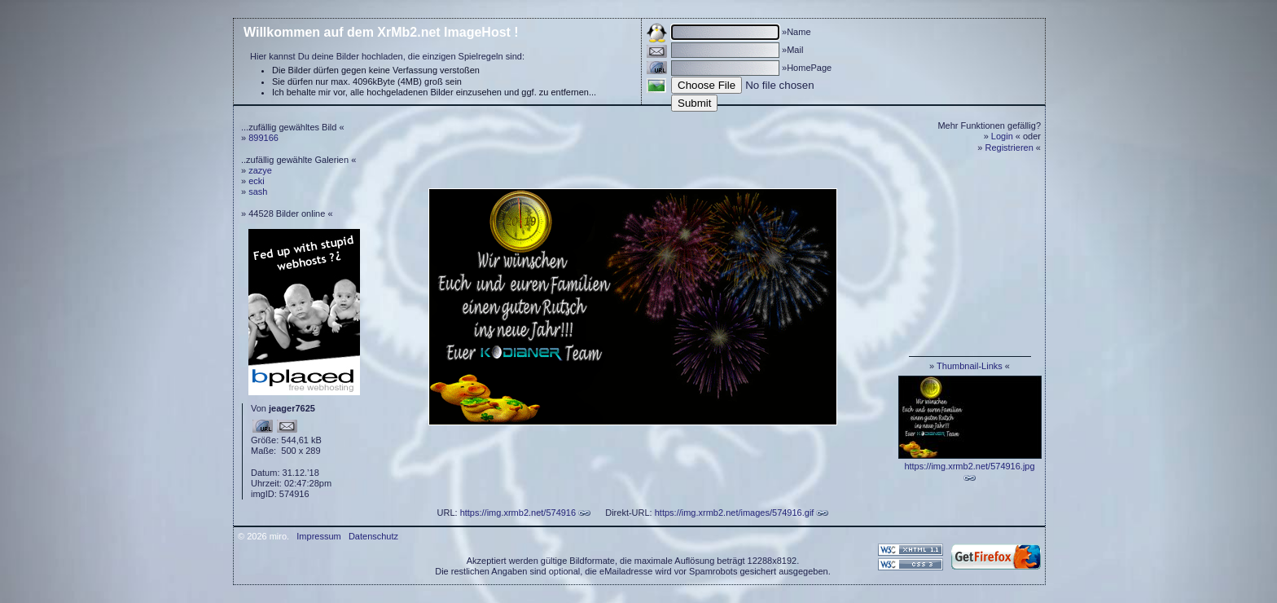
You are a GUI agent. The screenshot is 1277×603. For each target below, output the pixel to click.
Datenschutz (373, 536)
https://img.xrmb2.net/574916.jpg (969, 466)
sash (257, 191)
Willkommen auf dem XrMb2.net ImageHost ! (381, 32)
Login (1002, 136)
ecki (256, 181)
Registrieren (1009, 147)
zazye (260, 170)
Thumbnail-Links (970, 366)
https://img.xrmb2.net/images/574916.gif (734, 512)
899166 (263, 138)
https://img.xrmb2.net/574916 (518, 512)
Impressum (318, 536)
